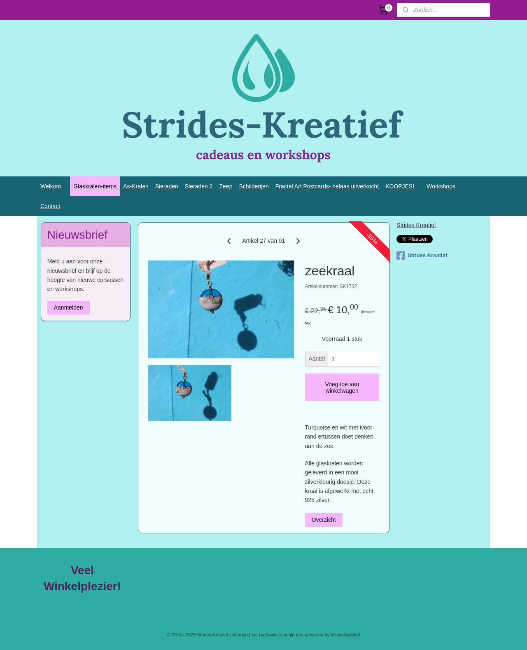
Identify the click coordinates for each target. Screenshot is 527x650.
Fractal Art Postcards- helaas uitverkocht (327, 186)
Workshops (441, 186)
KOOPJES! (399, 186)
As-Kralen (135, 186)
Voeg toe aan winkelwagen (342, 387)
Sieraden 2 (199, 186)
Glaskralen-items (95, 186)
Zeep (226, 186)
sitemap (240, 634)
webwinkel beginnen (281, 634)
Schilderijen (253, 186)
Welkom (50, 186)
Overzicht (323, 519)
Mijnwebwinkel (345, 634)
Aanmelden (68, 307)
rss (255, 634)
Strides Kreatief (416, 225)
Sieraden (166, 186)
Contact (50, 206)
